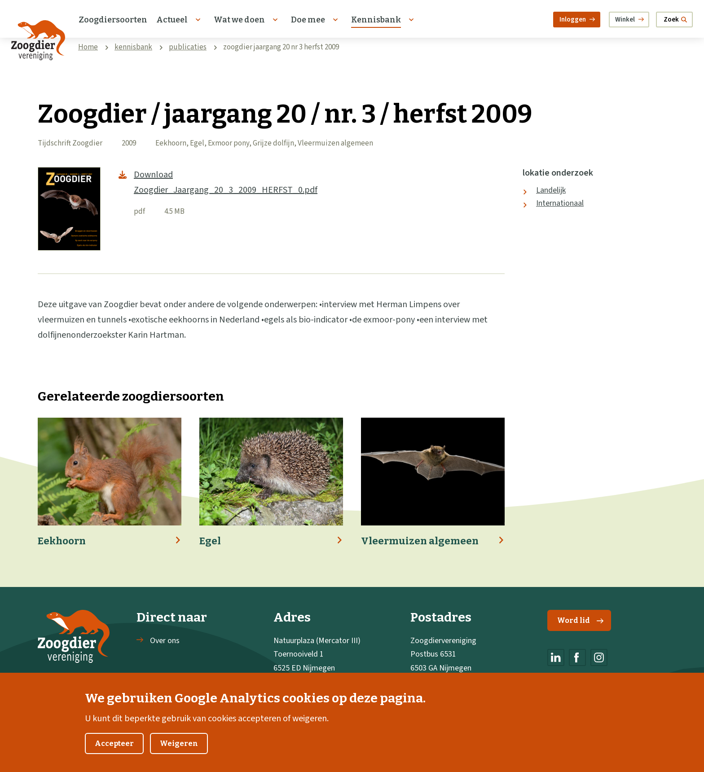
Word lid (580, 620)
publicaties (188, 47)
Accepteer (114, 755)
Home (88, 47)
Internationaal (560, 203)
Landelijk (551, 190)
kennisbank (133, 47)
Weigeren (179, 755)
